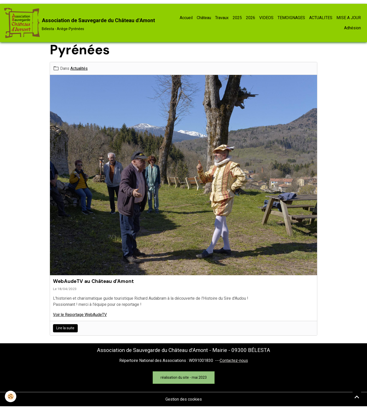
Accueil (186, 18)
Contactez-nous (234, 360)
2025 (237, 18)
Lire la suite (65, 328)
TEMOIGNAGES (291, 18)
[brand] (79, 23)
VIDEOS (266, 18)
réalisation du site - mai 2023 (184, 378)
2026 (250, 18)
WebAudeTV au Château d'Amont (93, 281)
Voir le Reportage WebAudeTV (80, 315)
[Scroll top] (356, 396)
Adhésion (352, 28)
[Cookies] (11, 396)
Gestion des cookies (183, 399)
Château (204, 18)
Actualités (79, 68)
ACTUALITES (320, 18)
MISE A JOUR (348, 18)
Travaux (222, 18)
